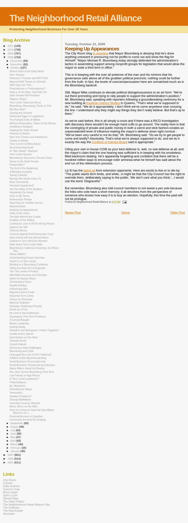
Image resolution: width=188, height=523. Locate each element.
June (13, 433)
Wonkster (9, 513)
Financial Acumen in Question (26, 416)
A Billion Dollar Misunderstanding (27, 357)
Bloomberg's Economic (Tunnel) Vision (30, 157)
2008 (10, 57)
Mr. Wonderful (17, 385)
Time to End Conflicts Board (24, 143)
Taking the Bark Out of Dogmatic (27, 268)
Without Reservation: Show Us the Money (32, 123)
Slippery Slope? (18, 98)
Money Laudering (19, 323)
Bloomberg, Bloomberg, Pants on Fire (30, 105)
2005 (10, 462)
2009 (10, 53)
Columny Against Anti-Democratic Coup (31, 234)
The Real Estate (13, 510)
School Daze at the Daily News (26, 71)
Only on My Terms (19, 195)
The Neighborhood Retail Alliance (75, 18)
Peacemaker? (17, 164)
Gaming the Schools (20, 112)
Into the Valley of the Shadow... (26, 189)
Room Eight (10, 492)
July (13, 430)
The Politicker (11, 507)
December (16, 60)
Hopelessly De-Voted (21, 192)
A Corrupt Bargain (19, 319)
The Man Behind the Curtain (25, 216)
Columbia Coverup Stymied (24, 403)
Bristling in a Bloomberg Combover (28, 264)
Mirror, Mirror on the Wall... (24, 406)
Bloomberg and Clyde (21, 351)
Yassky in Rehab (18, 140)
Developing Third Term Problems (27, 316)
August (14, 426)
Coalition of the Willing (21, 220)
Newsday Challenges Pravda (25, 306)
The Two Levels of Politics (23, 271)
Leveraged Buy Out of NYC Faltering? (30, 354)
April (13, 440)
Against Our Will (18, 227)
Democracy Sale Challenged (25, 347)
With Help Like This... (21, 85)
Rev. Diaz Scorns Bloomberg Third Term (31, 371)
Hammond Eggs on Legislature (26, 116)
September (17, 423)
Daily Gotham (11, 486)
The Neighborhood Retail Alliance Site (26, 504)
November (16, 64)
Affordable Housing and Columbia (28, 274)
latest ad (89, 170)
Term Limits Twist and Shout (25, 102)
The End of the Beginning (23, 168)
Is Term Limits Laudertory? (24, 378)
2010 (10, 49)
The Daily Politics (13, 501)
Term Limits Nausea (20, 154)
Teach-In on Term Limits (22, 261)
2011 (10, 45)
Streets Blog (10, 498)
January (15, 451)
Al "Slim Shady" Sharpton (23, 150)
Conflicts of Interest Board (109, 142)
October (15, 67)
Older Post (178, 212)
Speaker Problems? (20, 396)
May (13, 437)
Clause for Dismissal (20, 299)
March (14, 444)
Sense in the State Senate (24, 161)
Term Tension (16, 74)
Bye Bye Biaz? (17, 109)
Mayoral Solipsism (19, 302)
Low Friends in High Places (24, 375)
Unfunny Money (18, 230)
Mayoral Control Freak (21, 292)
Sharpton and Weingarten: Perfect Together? (34, 330)
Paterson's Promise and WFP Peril (28, 78)
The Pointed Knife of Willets (24, 119)
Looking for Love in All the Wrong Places (31, 223)
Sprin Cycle (10, 495)
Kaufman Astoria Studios (103, 103)
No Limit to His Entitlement (24, 313)
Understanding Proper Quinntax (27, 257)
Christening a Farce (20, 281)
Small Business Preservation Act (27, 361)
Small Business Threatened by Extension (32, 365)
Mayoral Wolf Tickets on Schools (27, 81)
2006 (10, 458)
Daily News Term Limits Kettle (26, 244)
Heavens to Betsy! (19, 133)
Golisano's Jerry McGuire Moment (28, 240)
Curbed (7, 482)
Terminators (15, 392)
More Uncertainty (19, 181)
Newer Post (73, 212)
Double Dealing (17, 285)
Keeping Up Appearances (23, 209)
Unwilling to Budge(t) (21, 126)
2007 (10, 454)
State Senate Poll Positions (24, 95)
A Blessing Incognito (20, 171)
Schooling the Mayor (20, 389)
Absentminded (17, 206)
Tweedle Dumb (17, 340)
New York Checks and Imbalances (28, 137)
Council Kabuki (17, 344)
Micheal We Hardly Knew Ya (25, 178)
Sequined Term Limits (21, 295)
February (16, 447)
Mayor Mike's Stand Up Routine (26, 368)
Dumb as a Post (18, 309)
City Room (9, 479)
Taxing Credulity (18, 175)
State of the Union (19, 213)
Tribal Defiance (17, 382)
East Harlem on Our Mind (23, 337)
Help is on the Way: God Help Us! (28, 92)
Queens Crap (11, 489)
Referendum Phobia (20, 199)
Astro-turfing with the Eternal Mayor (29, 237)
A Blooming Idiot (18, 288)
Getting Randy (17, 326)
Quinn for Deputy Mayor (22, 278)
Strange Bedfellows (20, 399)
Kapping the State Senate (23, 130)
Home (126, 212)
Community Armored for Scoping (27, 419)
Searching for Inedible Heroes (26, 202)
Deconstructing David (21, 147)
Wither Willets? (17, 254)
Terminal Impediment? (21, 185)
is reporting (100, 53)
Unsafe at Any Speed (21, 333)
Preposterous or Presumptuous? (27, 88)
